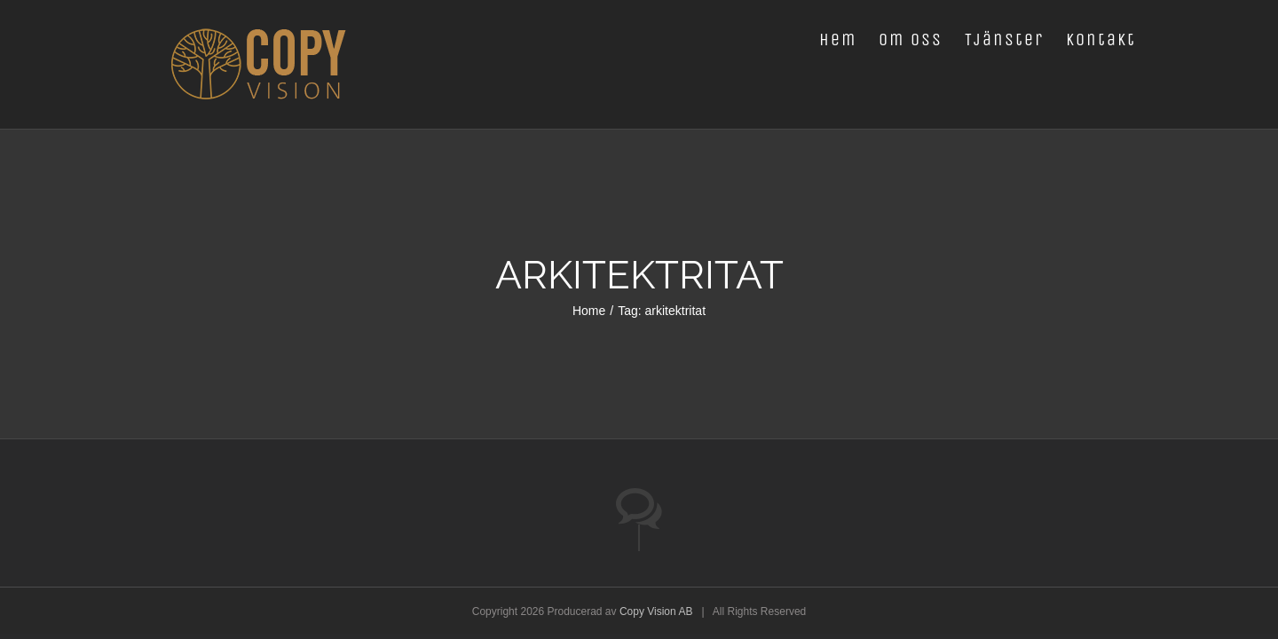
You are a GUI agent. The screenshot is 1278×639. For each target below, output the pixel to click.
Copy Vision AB (656, 611)
